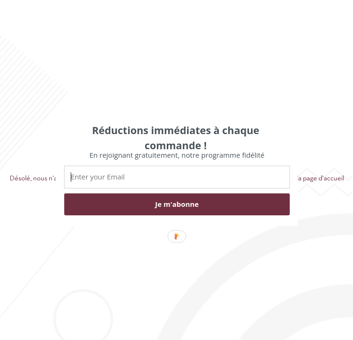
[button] (175, 137)
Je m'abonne (176, 204)
